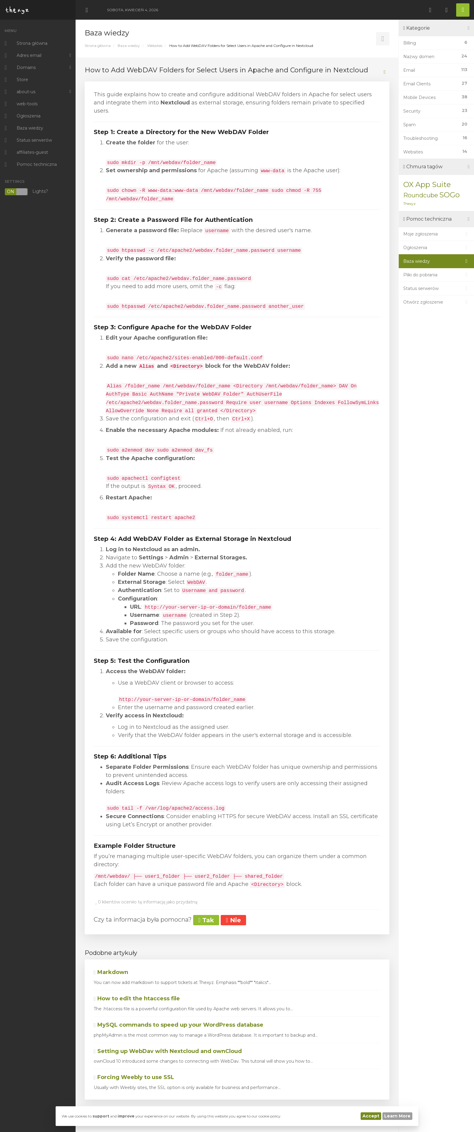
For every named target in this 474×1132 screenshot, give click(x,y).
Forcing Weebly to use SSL (134, 1077)
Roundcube (420, 195)
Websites (154, 45)
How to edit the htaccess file (137, 998)
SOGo (449, 194)
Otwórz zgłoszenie (436, 302)
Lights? (26, 192)
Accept (370, 1116)
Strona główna (98, 45)
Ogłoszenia (436, 247)
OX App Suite (427, 184)
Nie (233, 920)
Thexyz (409, 203)
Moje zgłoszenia (436, 234)
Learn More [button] (397, 1116)
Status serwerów (436, 288)
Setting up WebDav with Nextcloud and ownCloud (168, 1051)
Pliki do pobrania (436, 274)
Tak (206, 920)
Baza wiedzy (129, 45)
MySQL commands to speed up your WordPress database (178, 1025)
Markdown (111, 972)
